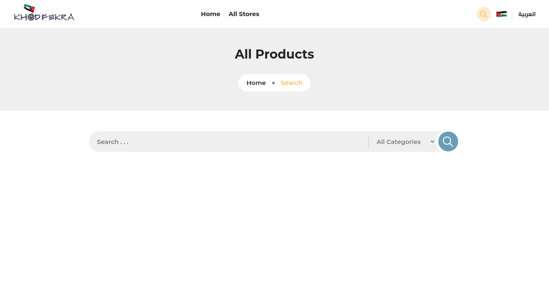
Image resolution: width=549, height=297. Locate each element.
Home (210, 14)
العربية (527, 14)
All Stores (244, 14)
